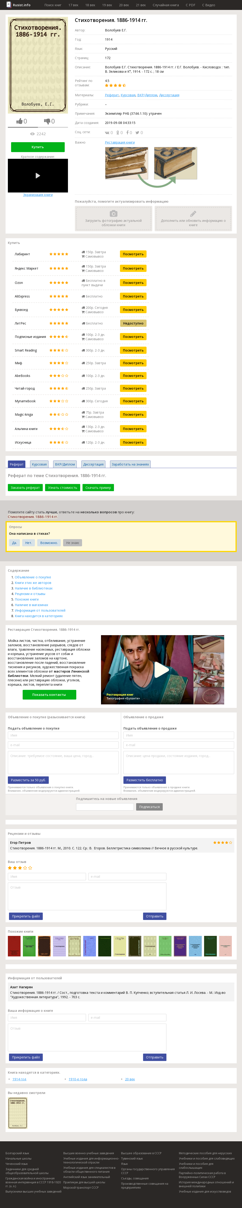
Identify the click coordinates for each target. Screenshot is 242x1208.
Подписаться (149, 807)
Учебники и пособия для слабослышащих (196, 1166)
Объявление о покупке (33, 577)
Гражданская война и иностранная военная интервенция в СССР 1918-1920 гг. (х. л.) (33, 1182)
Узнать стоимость (62, 487)
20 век (124, 5)
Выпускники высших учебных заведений (33, 1191)
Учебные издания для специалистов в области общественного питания (89, 1170)
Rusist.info (22, 5)
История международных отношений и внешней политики (206, 1184)
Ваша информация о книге (30, 1010)
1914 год (19, 1079)
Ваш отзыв (17, 861)
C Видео (208, 5)
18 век (90, 5)
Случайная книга (166, 5)
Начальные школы (18, 1158)
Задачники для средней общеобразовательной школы (27, 1171)
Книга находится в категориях (39, 616)
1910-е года (78, 1079)
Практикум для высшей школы (84, 1182)
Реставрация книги (120, 142)
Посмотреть (133, 254)
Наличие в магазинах (31, 605)
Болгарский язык (17, 1153)
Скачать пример (98, 487)
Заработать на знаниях (130, 464)
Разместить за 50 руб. (28, 780)
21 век (141, 5)
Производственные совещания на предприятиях (144, 1186)
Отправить (154, 916)
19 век (107, 5)
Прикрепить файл (26, 916)
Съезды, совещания (135, 1178)
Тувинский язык (132, 1158)
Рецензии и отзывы (30, 594)
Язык (124, 1164)
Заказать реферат (25, 487)
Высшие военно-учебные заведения (88, 1153)
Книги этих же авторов (33, 582)
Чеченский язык (17, 1164)
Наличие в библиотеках (33, 588)
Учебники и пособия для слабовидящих (207, 1158)
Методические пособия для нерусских (205, 1153)
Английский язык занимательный (86, 1177)
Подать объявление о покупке (33, 728)
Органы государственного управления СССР (148, 1171)
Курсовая (128, 95)
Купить (38, 147)
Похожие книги (27, 599)
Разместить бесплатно (144, 780)
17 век (73, 5)
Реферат (112, 95)
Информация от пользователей (40, 610)
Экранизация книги (38, 178)
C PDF (190, 5)
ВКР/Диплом (147, 95)
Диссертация (169, 95)
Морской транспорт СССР (81, 1188)
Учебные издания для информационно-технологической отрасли (91, 1160)
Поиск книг (52, 5)
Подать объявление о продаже (150, 728)
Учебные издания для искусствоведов (205, 1191)
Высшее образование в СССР (141, 1153)
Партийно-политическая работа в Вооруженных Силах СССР (202, 1175)
